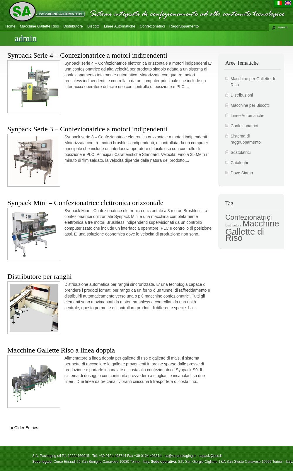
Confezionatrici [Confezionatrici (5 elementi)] (248, 217)
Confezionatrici (152, 26)
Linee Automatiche (119, 26)
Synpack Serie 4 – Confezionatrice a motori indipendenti (87, 55)
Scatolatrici (241, 152)
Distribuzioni (242, 95)
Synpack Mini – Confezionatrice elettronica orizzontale (85, 203)
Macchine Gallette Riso (39, 26)
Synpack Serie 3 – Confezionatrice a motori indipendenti (87, 129)
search (282, 27)
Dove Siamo (242, 173)
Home (10, 26)
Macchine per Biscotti (250, 105)
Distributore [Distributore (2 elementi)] (233, 225)
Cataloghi (239, 162)
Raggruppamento (184, 26)
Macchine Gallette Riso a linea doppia (61, 350)
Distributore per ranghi (39, 276)
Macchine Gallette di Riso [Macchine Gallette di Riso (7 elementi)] (252, 231)
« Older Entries (24, 427)
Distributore (73, 26)
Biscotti (93, 26)
